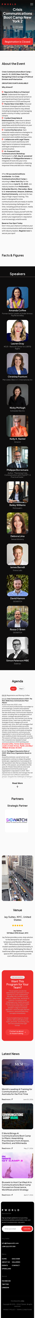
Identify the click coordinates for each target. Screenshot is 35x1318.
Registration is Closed (17, 41)
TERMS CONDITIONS (24, 1310)
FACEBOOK (6, 1281)
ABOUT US (6, 1262)
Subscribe (27, 1229)
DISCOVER (16, 1259)
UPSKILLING (6, 1269)
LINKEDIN (5, 1287)
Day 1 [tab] (13, 689)
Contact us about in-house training (18, 1032)
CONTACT (16, 1265)
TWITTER (5, 1284)
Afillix (22, 1301)
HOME (4, 1259)
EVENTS (5, 1265)
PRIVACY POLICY (9, 1310)
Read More (17, 785)
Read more (7, 1099)
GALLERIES (16, 1262)
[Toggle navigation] (31, 4)
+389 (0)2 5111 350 (8, 1246)
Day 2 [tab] (21, 689)
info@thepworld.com (10, 1243)
